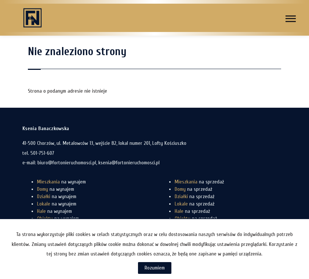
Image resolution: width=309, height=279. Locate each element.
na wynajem (61, 182)
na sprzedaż (199, 182)
